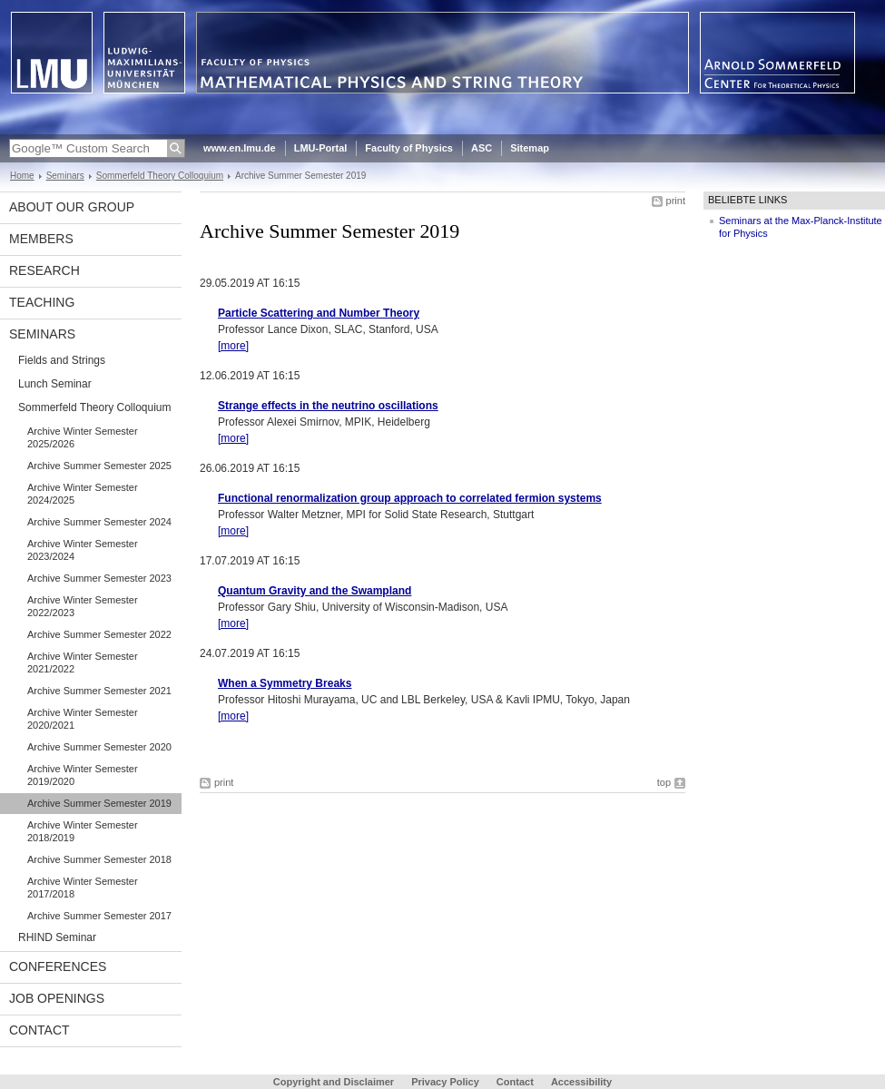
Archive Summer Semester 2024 (99, 521)
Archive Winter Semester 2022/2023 (82, 606)
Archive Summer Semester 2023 (99, 578)
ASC (481, 147)
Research (44, 270)
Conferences (57, 966)
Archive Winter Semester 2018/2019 (82, 831)
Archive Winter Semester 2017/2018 (82, 887)
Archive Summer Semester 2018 (99, 859)
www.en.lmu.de (239, 147)
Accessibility (581, 1081)
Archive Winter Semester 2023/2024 (82, 550)
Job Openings (56, 998)
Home (22, 176)
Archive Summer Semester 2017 (99, 915)
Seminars (65, 176)
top (664, 782)
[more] (233, 345)
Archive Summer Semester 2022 (99, 634)
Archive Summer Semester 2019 (99, 803)
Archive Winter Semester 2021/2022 (82, 662)
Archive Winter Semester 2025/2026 (82, 437)
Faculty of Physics (409, 147)
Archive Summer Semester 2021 (99, 690)
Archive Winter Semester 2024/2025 (82, 493)
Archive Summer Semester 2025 (99, 465)
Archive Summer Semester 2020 (99, 746)
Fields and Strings (61, 360)
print (675, 200)
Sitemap (529, 147)
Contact (39, 1030)
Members (41, 238)
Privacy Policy (445, 1081)
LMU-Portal (321, 147)
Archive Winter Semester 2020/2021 (82, 719)
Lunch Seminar (55, 384)
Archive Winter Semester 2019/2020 (82, 775)
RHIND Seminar (57, 937)
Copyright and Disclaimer (333, 1081)
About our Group (71, 207)
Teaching (41, 302)
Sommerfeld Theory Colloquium (159, 176)
